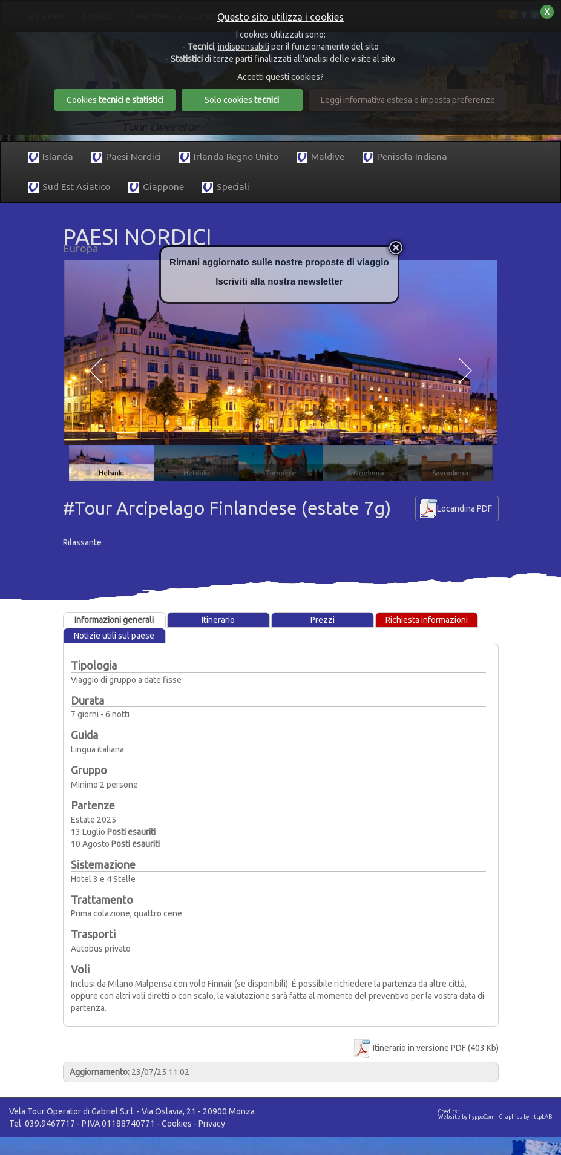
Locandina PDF (464, 508)
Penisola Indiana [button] (405, 157)
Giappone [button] (156, 187)
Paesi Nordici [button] (126, 157)
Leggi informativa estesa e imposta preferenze (408, 100)
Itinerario (218, 620)
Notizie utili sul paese (114, 635)
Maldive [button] (320, 157)
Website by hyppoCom (466, 1117)
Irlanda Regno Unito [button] (228, 157)
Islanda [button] (50, 157)
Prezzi (322, 620)
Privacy (211, 1123)
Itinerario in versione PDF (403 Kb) (425, 1048)
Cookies (177, 1123)
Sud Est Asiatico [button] (69, 187)
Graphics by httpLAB (525, 1117)
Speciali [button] (225, 187)
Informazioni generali (114, 620)
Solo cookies (242, 100)
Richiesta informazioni (426, 620)
